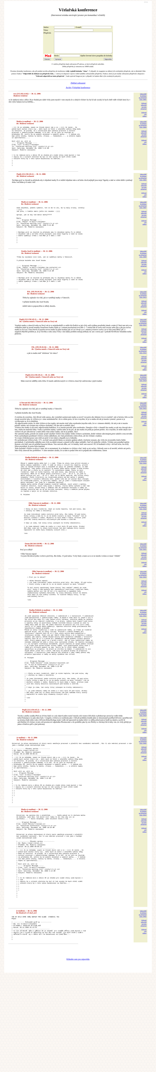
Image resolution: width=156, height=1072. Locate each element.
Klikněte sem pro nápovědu (78, 1056)
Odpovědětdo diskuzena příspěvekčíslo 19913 (142, 320)
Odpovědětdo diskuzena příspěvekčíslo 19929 (142, 775)
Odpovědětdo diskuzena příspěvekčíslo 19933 (142, 613)
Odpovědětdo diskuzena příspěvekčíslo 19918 (142, 404)
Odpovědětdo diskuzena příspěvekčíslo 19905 (142, 802)
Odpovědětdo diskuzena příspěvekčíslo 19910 (142, 886)
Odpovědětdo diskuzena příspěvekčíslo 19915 (142, 348)
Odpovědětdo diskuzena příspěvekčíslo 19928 (142, 539)
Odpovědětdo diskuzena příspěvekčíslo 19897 (142, 217)
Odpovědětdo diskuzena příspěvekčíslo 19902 (142, 1006)
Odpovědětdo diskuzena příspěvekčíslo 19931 (142, 585)
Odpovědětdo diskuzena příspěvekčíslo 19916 (142, 376)
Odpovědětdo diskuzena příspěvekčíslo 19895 (142, 189)
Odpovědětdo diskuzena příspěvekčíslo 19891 (142, 101)
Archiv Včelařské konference (78, 92)
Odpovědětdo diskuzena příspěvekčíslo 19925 (142, 431)
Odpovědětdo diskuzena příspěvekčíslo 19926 (142, 486)
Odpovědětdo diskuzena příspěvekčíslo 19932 (142, 657)
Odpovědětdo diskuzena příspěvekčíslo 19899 (142, 274)
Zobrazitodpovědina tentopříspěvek (143, 110)
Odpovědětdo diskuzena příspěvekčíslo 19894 (142, 128)
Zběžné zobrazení (78, 87)
